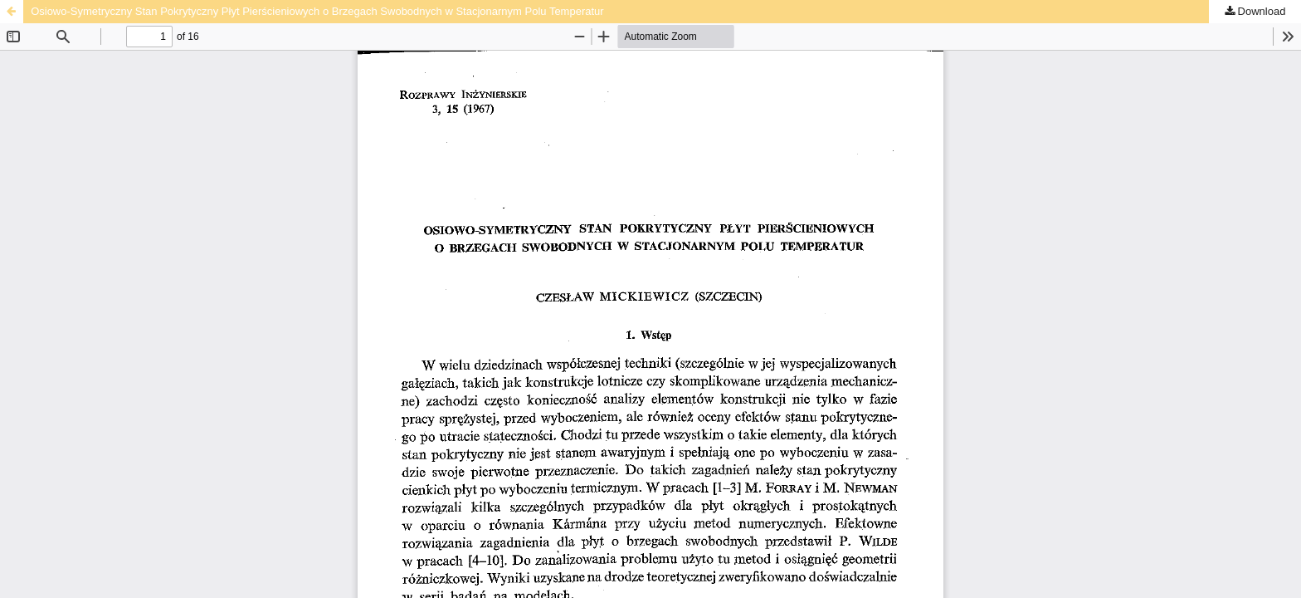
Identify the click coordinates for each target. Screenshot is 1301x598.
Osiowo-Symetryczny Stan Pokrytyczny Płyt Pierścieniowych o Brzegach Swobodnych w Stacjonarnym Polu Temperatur (317, 11)
